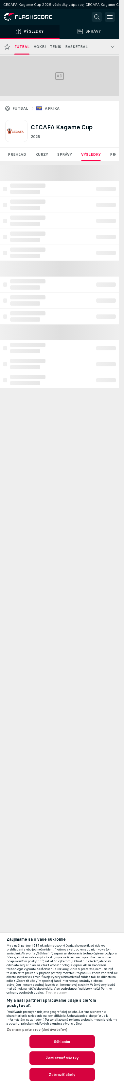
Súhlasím (62, 1041)
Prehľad (17, 154)
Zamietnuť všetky (62, 1058)
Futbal (20, 108)
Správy (64, 154)
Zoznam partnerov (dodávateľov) (37, 1029)
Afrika (52, 108)
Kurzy (41, 154)
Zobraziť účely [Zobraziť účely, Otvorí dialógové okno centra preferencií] (62, 1074)
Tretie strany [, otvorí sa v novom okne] (56, 993)
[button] (97, 17)
